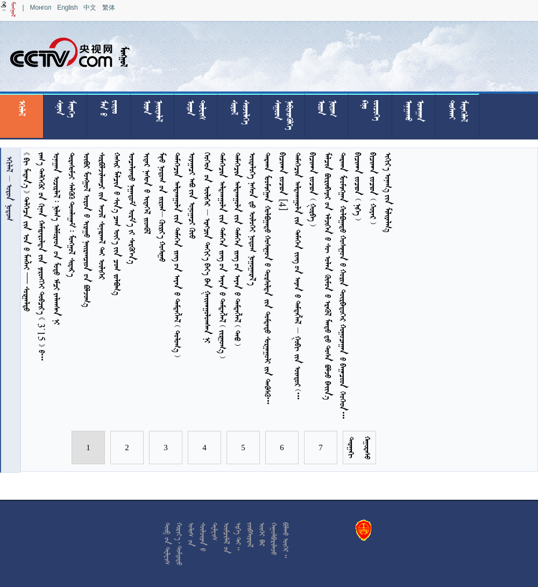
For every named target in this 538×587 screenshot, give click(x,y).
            (177, 254)
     (192, 195)
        (87, 229)
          (56, 238)
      (162, 206)
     (358, 186)
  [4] (282, 181)
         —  (26, 231)
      (102, 215)
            (222, 255)
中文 (89, 7)
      (252, 218)
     (132, 208)
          (207, 247)
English (67, 7)
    (388, 192)
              (298, 277)
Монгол (40, 7)
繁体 (108, 7)
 (9, 164)
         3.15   (41, 258)
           (267, 280)
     (147, 193)
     (373, 188)
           (343, 287)
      (72, 214)
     (313, 189)
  (9, 201)
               (328, 276)
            (237, 249)
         (117, 223)
